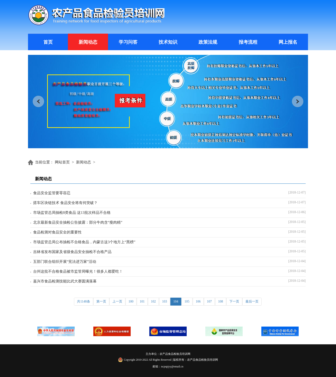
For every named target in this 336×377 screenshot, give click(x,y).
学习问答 (128, 42)
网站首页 (62, 162)
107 (209, 301)
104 (175, 301)
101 (142, 301)
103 (164, 301)
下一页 (234, 301)
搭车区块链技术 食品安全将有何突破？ (65, 203)
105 (187, 301)
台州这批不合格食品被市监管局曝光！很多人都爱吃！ (78, 271)
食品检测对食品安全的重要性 (57, 232)
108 (220, 301)
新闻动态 (88, 42)
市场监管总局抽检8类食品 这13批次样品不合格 (72, 213)
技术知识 (168, 42)
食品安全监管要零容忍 (51, 193)
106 (198, 301)
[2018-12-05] (297, 222)
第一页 (101, 301)
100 (131, 301)
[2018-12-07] (297, 192)
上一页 (117, 301)
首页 (48, 42)
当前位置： (44, 162)
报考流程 (248, 42)
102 (153, 301)
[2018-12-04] (297, 261)
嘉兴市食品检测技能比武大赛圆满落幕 (65, 281)
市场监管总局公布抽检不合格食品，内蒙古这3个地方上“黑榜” (84, 242)
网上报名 (288, 42)
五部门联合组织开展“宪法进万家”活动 (64, 262)
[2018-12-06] (297, 212)
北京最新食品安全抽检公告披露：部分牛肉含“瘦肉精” (77, 222)
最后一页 (252, 301)
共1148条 (83, 301)
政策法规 (208, 42)
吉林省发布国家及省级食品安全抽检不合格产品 (72, 252)
